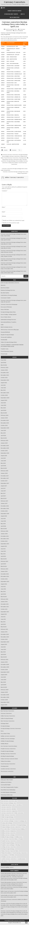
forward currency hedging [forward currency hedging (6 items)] (18, 829)
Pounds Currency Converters (8, 748)
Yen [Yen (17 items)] (10, 860)
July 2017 (3, 488)
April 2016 (3, 526)
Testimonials (4, 339)
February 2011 (4, 629)
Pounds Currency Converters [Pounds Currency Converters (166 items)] (8, 841)
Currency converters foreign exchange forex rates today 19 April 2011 (14, 24)
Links (2, 324)
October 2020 (4, 395)
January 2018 (4, 473)
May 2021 (3, 390)
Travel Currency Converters (11, 157)
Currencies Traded (5, 297)
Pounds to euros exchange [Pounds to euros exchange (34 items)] (7, 844)
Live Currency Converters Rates (9, 746)
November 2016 (5, 508)
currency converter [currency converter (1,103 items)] (6, 807)
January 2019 (4, 443)
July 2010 (3, 647)
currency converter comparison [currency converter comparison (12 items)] (9, 811)
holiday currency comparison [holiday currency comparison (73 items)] (8, 831)
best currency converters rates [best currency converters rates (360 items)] (9, 801)
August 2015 (4, 546)
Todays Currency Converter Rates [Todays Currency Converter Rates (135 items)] (9, 850)
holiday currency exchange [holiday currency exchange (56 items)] (8, 835)
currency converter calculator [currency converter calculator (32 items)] (8, 809)
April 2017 (3, 495)
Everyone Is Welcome (6, 307)
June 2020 (3, 405)
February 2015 (4, 561)
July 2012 (3, 586)
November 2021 (5, 375)
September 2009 (5, 672)
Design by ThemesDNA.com (14, 922)
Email (3, 211)
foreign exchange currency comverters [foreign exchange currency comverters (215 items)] (11, 827)
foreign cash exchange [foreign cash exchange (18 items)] (6, 823)
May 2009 (3, 682)
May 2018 (3, 463)
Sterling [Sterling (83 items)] (18, 844)
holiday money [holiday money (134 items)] (19, 837)
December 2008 (5, 694)
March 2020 (4, 412)
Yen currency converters (7, 771)
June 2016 (3, 521)
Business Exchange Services (8, 290)
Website (4, 216)
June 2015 (3, 551)
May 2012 (3, 591)
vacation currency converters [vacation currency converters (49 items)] (8, 858)
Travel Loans (4, 353)
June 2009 (3, 679)
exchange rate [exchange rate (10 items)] (23, 821)
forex (3, 156)
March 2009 (4, 687)
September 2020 (5, 397)
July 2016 (3, 518)
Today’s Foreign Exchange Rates (9, 342)
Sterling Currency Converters (8, 753)
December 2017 (5, 475)
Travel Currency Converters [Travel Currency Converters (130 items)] (20, 852)
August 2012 (4, 584)
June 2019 (3, 430)
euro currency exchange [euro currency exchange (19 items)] (7, 821)
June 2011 (3, 619)
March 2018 (4, 468)
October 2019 (4, 425)
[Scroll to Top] (26, 922)
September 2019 (5, 428)
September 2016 (5, 513)
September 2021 (5, 380)
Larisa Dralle (4, 895)
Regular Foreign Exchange (7, 334)
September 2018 (5, 453)
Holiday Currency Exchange (8, 738)
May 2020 (3, 407)
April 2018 (3, 465)
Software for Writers (6, 782)
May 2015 (3, 553)
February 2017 (4, 501)
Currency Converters (14, 2)
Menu (4, 8)
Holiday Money (4, 743)
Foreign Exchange (23, 154)
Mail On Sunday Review (14, 17)
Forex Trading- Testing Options (8, 314)
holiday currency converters (12, 156)
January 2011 (4, 631)
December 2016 (5, 506)
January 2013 (4, 571)
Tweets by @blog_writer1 (7, 867)
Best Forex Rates (5, 287)
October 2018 (4, 450)
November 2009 (5, 667)
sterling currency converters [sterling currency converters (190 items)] (8, 846)
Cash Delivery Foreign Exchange (9, 295)
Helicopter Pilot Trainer (7, 779)
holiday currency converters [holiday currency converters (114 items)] (8, 833)
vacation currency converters (8, 768)
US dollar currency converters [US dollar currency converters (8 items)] (9, 856)
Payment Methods (5, 332)
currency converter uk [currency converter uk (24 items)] (7, 813)
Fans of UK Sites (5, 309)
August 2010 (4, 644)
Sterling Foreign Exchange (7, 756)
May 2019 (3, 433)
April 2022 (3, 362)
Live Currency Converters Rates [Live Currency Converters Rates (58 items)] (9, 839)
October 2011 (4, 609)
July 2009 (3, 677)
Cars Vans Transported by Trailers (9, 787)
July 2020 (3, 402)
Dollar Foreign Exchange (7, 718)
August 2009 (4, 674)
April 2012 (3, 594)
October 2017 (4, 480)
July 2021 (3, 385)
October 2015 (4, 541)
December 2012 (5, 574)
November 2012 (5, 576)
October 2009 (4, 669)
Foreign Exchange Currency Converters (11, 728)
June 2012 (3, 589)
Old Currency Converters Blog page (10, 329)
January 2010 (4, 662)
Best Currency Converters (7, 711)
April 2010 (3, 654)
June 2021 (3, 387)
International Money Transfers (11, 14)
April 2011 (3, 624)
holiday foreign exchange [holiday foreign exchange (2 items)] (7, 837)
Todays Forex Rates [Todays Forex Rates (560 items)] (6, 852)
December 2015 (5, 536)
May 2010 (3, 652)
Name (4, 207)
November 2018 (5, 448)
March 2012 (4, 596)
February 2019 (4, 440)
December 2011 (5, 604)
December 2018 (5, 445)
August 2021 (4, 382)
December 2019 (5, 420)
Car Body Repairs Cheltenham (8, 792)
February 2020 (4, 415)
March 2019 (4, 438)
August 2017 (4, 485)
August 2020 (4, 400)
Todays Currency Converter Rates (9, 758)
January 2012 (4, 601)
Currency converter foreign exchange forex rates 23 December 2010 (14, 907)
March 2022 (4, 365)
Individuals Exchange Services (8, 319)
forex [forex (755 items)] (24, 827)
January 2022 (4, 370)
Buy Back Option (5, 292)
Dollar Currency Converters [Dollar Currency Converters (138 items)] (8, 815)
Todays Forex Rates (13, 162)
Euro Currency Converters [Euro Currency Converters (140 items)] (8, 819)
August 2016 (4, 516)
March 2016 (4, 528)
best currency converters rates (14, 159)
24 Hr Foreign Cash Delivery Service (10, 282)
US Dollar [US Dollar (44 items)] (11, 854)
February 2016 (4, 531)
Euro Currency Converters (7, 721)
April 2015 (3, 556)
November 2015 (5, 538)
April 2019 (3, 435)
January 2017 (4, 503)
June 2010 (3, 649)
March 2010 (4, 657)
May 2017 (3, 493)
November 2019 (5, 423)
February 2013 (4, 568)
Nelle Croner (4, 891)
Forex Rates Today (5, 733)
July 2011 (3, 616)
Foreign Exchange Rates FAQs (8, 312)
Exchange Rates (5, 723)
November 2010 (5, 636)
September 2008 (5, 702)
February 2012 (4, 599)
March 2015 (4, 558)
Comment (4, 190)
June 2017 (3, 490)
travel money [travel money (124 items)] (4, 854)
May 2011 (3, 621)
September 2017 (5, 483)
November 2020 (5, 392)
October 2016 (4, 511)
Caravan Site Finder (6, 784)
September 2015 (5, 543)
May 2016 (3, 523)
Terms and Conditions (6, 337)
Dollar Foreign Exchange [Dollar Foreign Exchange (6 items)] (7, 817)
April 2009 (3, 684)
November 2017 (5, 478)
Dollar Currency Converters (8, 716)
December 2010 (5, 634)
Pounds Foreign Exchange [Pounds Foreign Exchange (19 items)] (7, 843)
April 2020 (3, 410)
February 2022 (4, 367)
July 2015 (3, 548)
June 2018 (3, 460)
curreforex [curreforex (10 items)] (19, 805)
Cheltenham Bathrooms (6, 794)
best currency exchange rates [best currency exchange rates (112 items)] (8, 803)
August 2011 (4, 614)
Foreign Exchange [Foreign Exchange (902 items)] (21, 825)
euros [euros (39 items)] (16, 821)
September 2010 (5, 641)
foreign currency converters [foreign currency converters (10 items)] (8, 825)
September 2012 (5, 581)
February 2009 (4, 689)
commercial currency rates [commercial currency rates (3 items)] (8, 805)
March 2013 (4, 566)
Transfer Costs (4, 348)
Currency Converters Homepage (14, 11)
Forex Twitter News (6, 317)
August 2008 (4, 704)
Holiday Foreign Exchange (7, 741)
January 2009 (4, 692)
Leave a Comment (18, 30)
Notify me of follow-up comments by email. (13, 220)
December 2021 (5, 372)
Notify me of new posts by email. (11, 222)
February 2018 (4, 470)
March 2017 (4, 498)
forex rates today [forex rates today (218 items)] (5, 829)
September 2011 (5, 611)
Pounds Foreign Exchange (7, 751)
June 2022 (3, 360)
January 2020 (4, 417)
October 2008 (4, 699)
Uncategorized (22, 157)
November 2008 (5, 697)
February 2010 (4, 659)
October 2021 (4, 377)
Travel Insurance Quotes (7, 351)
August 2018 (4, 455)
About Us (23, 14)
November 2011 (5, 606)
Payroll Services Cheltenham (8, 789)
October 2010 (4, 639)
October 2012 (4, 579)
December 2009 (5, 664)
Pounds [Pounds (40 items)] (21, 839)
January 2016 (4, 533)
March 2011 (3, 626)
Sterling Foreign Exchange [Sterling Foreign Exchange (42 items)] (7, 848)
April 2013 (3, 563)
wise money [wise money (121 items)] (4, 860)
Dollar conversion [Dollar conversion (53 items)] (18, 813)
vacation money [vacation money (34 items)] (22, 858)
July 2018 (3, 458)
